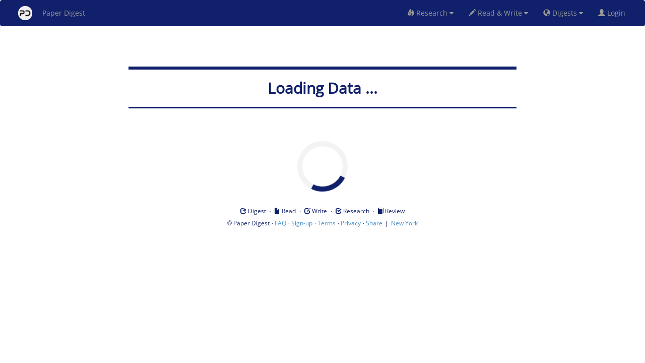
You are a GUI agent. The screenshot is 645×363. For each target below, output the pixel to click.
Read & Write (498, 13)
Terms (326, 223)
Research (430, 13)
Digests (563, 13)
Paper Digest (51, 13)
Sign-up (301, 223)
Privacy (351, 223)
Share (374, 223)
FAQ (280, 223)
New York (404, 223)
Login (613, 13)
